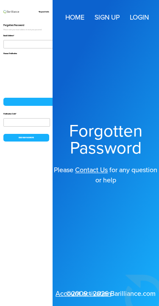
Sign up (107, 17)
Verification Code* (9, 114)
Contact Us (91, 170)
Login (139, 17)
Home (74, 17)
